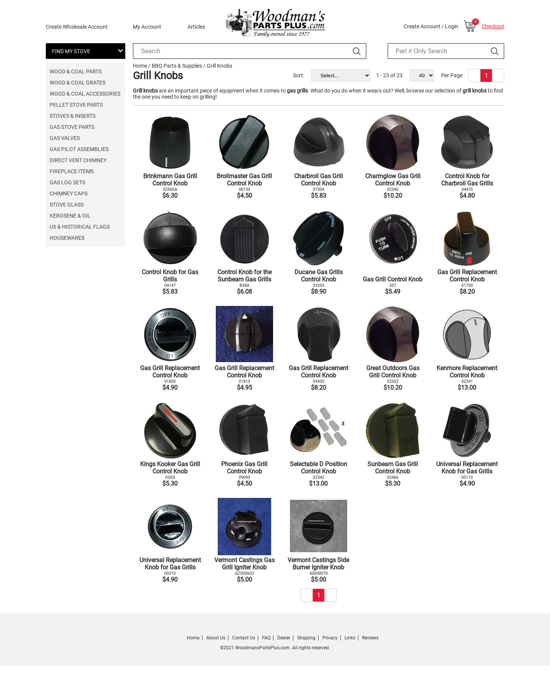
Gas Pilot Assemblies (79, 149)
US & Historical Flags (80, 227)
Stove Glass (67, 205)
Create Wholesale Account (77, 27)
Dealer (283, 638)
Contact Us (243, 638)
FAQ (266, 638)
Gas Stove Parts (72, 127)
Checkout (493, 26)
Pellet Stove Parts (76, 105)
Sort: (298, 75)
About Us (215, 638)
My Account (147, 27)
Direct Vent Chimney (78, 160)
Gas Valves (65, 138)
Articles (196, 27)
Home (140, 66)
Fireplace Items (72, 171)
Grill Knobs (219, 66)
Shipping (306, 638)
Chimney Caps (68, 193)
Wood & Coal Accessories (85, 94)
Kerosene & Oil (70, 216)
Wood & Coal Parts (76, 71)
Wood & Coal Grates (77, 83)
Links (350, 638)
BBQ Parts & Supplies (177, 66)
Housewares (67, 238)
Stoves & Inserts (72, 116)
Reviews (370, 638)
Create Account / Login (431, 26)
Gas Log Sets (67, 182)
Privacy (330, 638)
